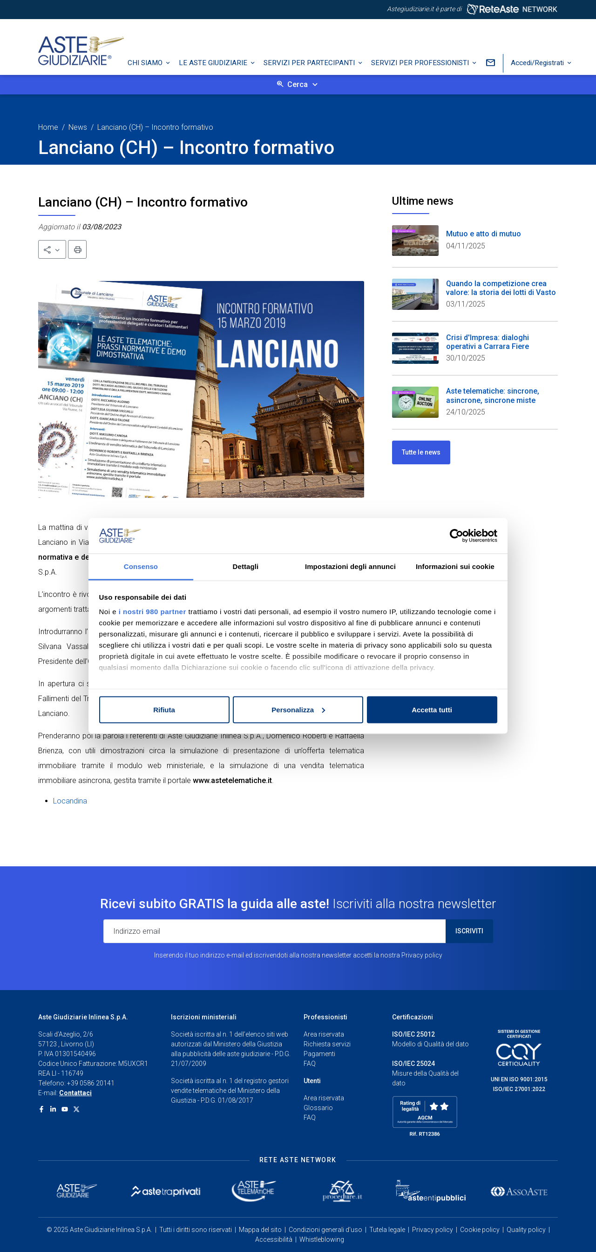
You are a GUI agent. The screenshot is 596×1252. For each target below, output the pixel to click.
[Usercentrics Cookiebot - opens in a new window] (456, 535)
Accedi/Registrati (538, 63)
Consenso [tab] (141, 566)
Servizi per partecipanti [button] (310, 63)
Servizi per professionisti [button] (421, 63)
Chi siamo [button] (146, 63)
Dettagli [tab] (246, 566)
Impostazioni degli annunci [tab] (350, 566)
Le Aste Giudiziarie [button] (214, 63)
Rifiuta (164, 709)
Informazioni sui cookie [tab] (455, 566)
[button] (52, 249)
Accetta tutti (432, 709)
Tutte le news (421, 452)
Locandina (70, 801)
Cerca (297, 84)
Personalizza (298, 709)
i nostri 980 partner (152, 612)
